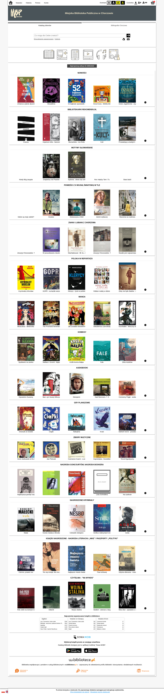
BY (123, 3)
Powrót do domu (73, 625)
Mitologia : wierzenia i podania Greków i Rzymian (52, 623)
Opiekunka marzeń (102, 625)
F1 (140, 3)
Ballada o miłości (101, 629)
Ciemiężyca (100, 627)
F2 (145, 3)
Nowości (19, 3)
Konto (46, 3)
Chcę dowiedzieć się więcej (79, 692)
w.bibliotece (71, 665)
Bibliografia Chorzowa (119, 25)
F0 (136, 3)
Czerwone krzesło (101, 621)
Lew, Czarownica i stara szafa (48, 621)
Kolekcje (57, 39)
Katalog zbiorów (44, 25)
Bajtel (70, 629)
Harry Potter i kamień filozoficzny (48, 629)
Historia (28, 3)
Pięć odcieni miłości (74, 627)
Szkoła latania (72, 623)
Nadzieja (42, 625)
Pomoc (37, 3)
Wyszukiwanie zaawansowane (44, 39)
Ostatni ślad (43, 627)
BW (113, 3)
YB (118, 3)
